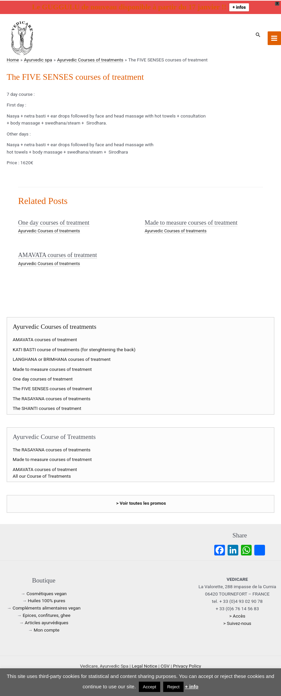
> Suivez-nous (237, 623)
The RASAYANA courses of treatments (51, 398)
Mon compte (46, 630)
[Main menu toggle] (274, 38)
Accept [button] (149, 686)
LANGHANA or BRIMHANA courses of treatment (61, 359)
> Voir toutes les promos (141, 503)
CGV (165, 666)
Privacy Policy (187, 666)
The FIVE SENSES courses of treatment (52, 388)
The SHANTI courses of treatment (47, 408)
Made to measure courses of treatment (191, 222)
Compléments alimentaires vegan (46, 608)
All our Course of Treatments (42, 476)
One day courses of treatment (53, 222)
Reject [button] (173, 686)
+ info (191, 686)
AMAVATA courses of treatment (57, 255)
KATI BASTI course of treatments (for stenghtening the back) (74, 349)
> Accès (237, 616)
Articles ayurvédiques (46, 622)
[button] (258, 35)
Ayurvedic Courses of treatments (49, 230)
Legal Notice (144, 666)
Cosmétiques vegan (46, 593)
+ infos (239, 7)
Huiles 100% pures (46, 600)
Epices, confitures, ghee (46, 615)
